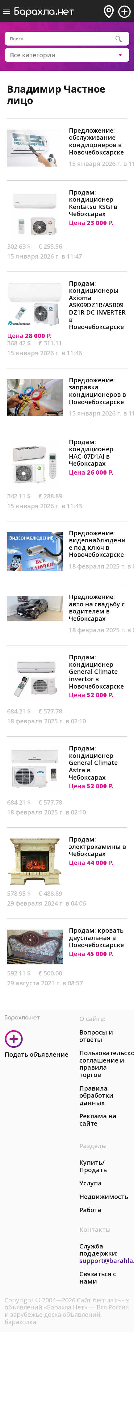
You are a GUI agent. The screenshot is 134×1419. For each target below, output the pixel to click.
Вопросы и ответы (96, 1036)
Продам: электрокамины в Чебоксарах (97, 846)
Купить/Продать (93, 1166)
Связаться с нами (97, 1277)
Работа (90, 1210)
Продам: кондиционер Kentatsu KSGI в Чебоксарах (93, 203)
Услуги (90, 1183)
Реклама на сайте (97, 1120)
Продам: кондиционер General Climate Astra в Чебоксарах (93, 762)
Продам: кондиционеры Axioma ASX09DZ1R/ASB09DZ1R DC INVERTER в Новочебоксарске (97, 305)
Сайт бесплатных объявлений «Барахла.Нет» (67, 1304)
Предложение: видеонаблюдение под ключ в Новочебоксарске (97, 544)
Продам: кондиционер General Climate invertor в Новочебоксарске (96, 671)
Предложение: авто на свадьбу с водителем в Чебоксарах (97, 608)
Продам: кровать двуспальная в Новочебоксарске (96, 937)
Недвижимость (103, 1196)
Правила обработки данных (96, 1095)
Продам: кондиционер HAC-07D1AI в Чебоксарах (91, 453)
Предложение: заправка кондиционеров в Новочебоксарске (97, 391)
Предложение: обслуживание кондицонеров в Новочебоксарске (96, 141)
